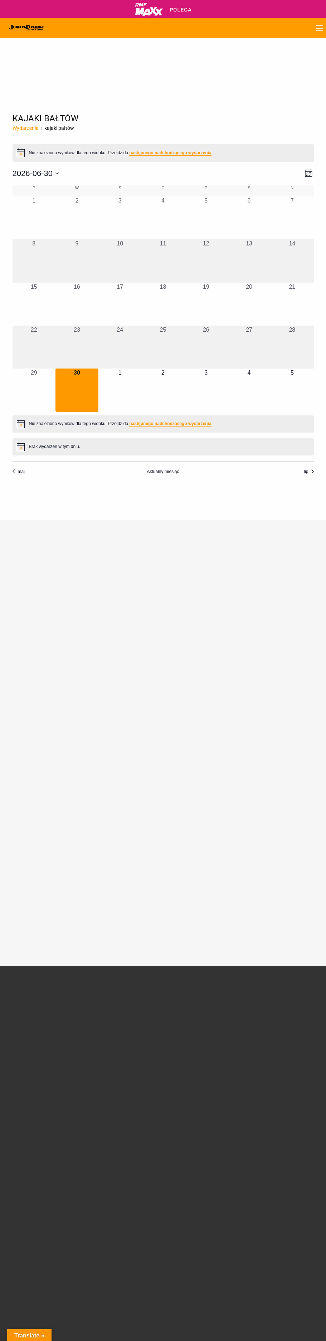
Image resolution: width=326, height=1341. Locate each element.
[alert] (163, 152)
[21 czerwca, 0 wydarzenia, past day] (292, 304)
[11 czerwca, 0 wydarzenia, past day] (162, 260)
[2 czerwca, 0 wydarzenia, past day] (76, 217)
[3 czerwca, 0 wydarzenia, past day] (119, 217)
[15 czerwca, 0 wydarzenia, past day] (34, 304)
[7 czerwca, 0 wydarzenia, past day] (292, 217)
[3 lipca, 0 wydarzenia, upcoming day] (206, 390)
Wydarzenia (26, 128)
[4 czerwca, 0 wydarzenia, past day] (162, 217)
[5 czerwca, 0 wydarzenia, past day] (206, 217)
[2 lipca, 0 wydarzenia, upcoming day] (162, 390)
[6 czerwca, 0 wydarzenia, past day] (249, 217)
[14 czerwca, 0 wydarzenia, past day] (292, 260)
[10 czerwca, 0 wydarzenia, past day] (119, 260)
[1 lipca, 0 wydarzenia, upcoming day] (119, 390)
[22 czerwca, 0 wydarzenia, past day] (34, 347)
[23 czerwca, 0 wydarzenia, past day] (76, 347)
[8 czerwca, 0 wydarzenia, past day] (34, 260)
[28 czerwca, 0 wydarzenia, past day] (292, 347)
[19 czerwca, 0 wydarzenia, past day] (206, 304)
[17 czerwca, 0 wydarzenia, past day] (119, 304)
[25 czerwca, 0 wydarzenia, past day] (162, 347)
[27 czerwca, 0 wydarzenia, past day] (249, 347)
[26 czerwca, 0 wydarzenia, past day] (206, 347)
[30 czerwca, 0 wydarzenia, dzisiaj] (76, 390)
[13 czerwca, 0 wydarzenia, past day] (249, 260)
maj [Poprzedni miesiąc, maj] (19, 471)
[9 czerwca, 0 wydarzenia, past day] (76, 260)
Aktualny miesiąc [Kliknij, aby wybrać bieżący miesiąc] (163, 471)
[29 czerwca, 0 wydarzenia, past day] (34, 390)
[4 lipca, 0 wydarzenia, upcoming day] (249, 390)
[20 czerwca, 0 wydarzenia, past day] (249, 304)
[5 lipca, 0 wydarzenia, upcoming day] (292, 390)
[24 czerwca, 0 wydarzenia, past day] (119, 347)
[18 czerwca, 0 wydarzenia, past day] (162, 304)
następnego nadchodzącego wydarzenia (170, 152)
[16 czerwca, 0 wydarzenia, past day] (76, 304)
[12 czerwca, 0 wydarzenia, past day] (206, 260)
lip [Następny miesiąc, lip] (308, 471)
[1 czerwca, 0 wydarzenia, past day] (34, 217)
